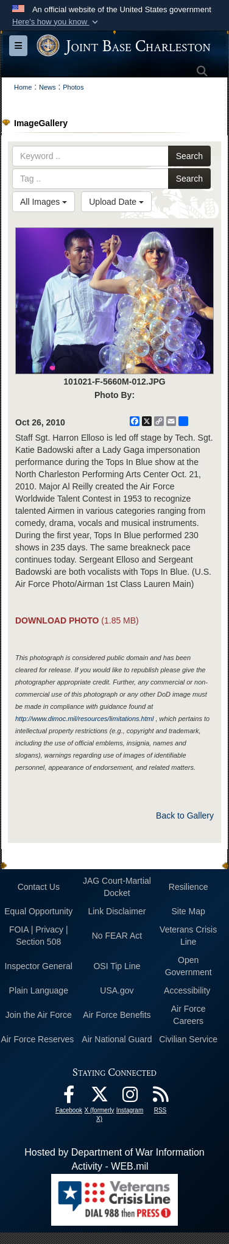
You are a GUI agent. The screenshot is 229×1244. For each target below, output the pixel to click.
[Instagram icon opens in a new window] (129, 1097)
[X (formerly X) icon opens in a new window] (99, 1097)
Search (189, 156)
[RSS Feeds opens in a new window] (160, 1097)
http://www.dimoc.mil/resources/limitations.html (84, 718)
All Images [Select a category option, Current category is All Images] (43, 202)
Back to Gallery (185, 815)
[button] (56, 22)
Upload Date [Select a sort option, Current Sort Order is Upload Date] (116, 202)
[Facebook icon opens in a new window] (69, 1097)
